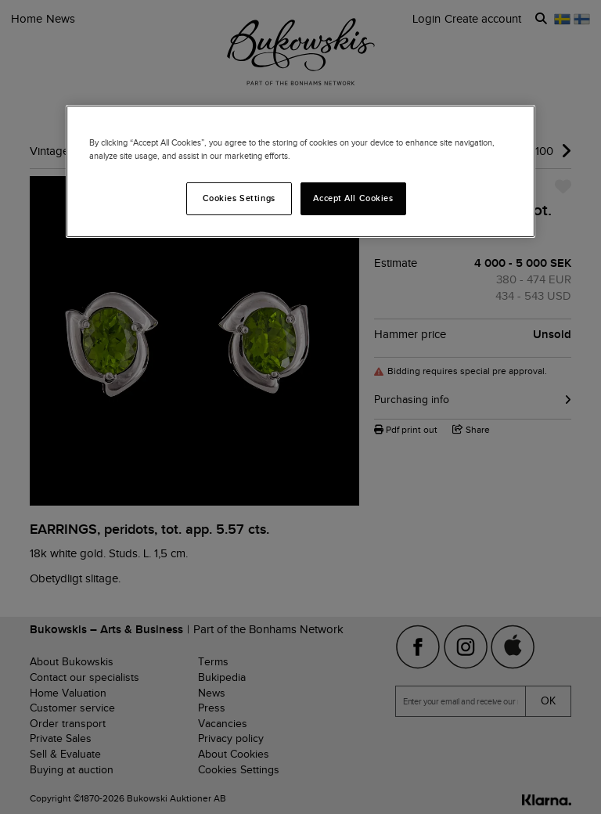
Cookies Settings (239, 198)
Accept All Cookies (353, 198)
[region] (300, 171)
